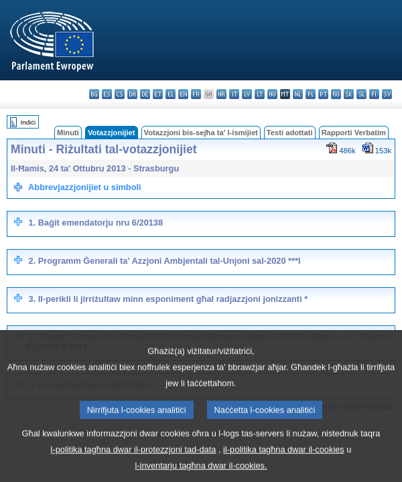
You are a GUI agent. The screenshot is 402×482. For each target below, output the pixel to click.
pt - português (323, 94)
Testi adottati (290, 133)
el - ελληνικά (170, 94)
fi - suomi (374, 94)
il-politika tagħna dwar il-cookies (283, 462)
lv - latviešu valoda (247, 94)
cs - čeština (120, 94)
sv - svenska (387, 94)
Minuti (68, 133)
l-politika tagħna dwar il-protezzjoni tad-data (133, 462)
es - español (107, 94)
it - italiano (234, 94)
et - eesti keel (158, 94)
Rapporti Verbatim (354, 133)
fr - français (196, 94)
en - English (183, 94)
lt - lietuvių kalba (260, 94)
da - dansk (132, 94)
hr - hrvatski (221, 94)
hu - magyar (272, 94)
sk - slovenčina (349, 94)
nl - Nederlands (298, 94)
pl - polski (311, 94)
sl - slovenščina (361, 94)
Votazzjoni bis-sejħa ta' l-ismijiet (201, 133)
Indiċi (28, 122)
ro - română (336, 94)
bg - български (94, 94)
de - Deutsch (145, 94)
